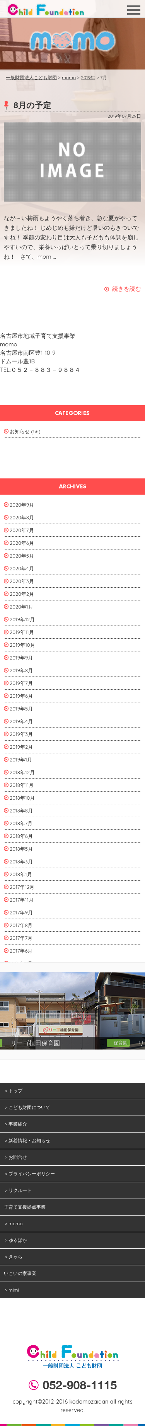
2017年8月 (21, 925)
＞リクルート (18, 1190)
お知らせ (20, 431)
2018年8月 (21, 810)
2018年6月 (21, 836)
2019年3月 (21, 734)
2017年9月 (21, 912)
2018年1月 (21, 874)
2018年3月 (21, 861)
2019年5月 (21, 708)
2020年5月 (22, 556)
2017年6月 (21, 951)
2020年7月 (22, 530)
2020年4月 (22, 568)
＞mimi (11, 1290)
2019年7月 (21, 683)
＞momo (13, 1223)
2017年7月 (21, 938)
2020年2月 (22, 594)
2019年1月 (21, 759)
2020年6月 (22, 543)
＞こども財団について (27, 1107)
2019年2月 (21, 747)
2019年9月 (21, 658)
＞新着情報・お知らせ (27, 1140)
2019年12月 (22, 619)
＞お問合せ (15, 1157)
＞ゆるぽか (15, 1240)
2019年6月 (21, 696)
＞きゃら (13, 1257)
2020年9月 (22, 505)
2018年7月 (21, 823)
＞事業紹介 (15, 1124)
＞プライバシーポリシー (29, 1174)
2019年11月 (22, 632)
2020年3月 (22, 581)
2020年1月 (21, 607)
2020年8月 (22, 517)
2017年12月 (22, 887)
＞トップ (13, 1091)
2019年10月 (22, 645)
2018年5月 (21, 849)
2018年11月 (22, 785)
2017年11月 (22, 900)
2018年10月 (22, 798)
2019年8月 (21, 670)
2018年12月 (22, 772)
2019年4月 (21, 721)
